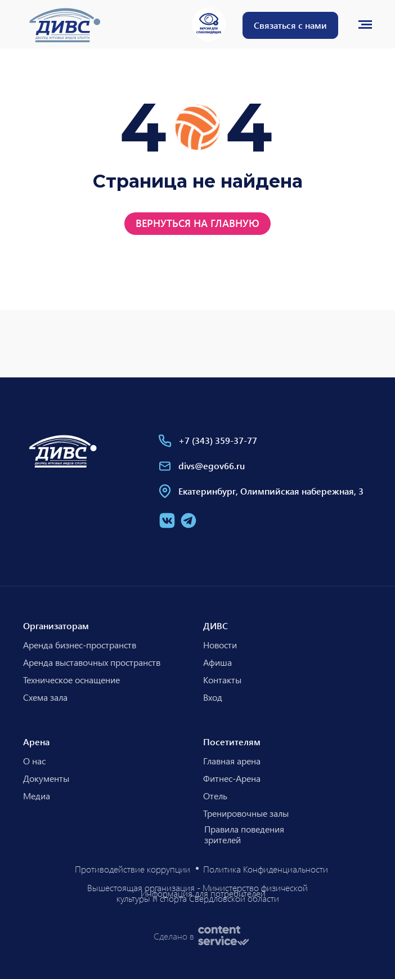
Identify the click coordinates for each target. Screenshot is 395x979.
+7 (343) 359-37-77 (217, 440)
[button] (290, 25)
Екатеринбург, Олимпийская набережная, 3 (270, 491)
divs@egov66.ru (211, 465)
